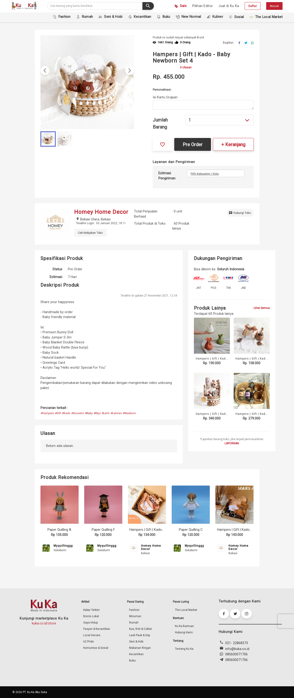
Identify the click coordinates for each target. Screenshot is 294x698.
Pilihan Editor (202, 6)
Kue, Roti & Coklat (140, 629)
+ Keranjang (233, 144)
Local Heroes (91, 635)
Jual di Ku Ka (228, 6)
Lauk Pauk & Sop (139, 635)
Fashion (134, 610)
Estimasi (56, 277)
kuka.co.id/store (44, 623)
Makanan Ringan (140, 648)
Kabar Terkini (91, 610)
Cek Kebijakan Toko (90, 232)
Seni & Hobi (136, 641)
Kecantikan (136, 654)
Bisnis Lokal (91, 616)
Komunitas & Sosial (95, 648)
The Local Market (186, 610)
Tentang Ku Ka (184, 648)
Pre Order (193, 144)
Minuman (135, 616)
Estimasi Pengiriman (166, 175)
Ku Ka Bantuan (184, 626)
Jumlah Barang (160, 123)
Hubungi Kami (184, 632)
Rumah (133, 622)
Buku (132, 660)
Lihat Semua (262, 308)
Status (57, 269)
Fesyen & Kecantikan (96, 629)
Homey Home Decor (151, 547)
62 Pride (88, 641)
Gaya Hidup (90, 622)
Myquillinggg (63, 545)
